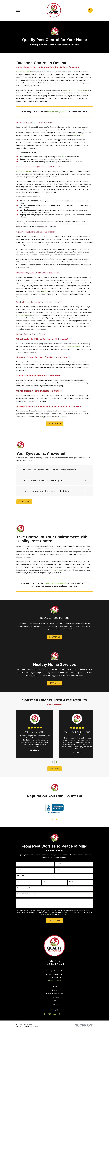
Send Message (54, 920)
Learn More (54, 683)
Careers (54, 1001)
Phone (19, 869)
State (44, 881)
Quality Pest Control (23, 72)
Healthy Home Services (54, 994)
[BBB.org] (59, 1014)
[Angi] (64, 1014)
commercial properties (24, 315)
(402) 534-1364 (39, 112)
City (18, 881)
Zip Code (71, 881)
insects (61, 157)
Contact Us (54, 637)
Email (57, 869)
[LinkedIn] (54, 1014)
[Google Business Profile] (49, 1014)
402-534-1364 (54, 964)
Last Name (59, 863)
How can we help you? (23, 900)
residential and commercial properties (76, 90)
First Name (20, 863)
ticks (81, 135)
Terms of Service (62, 914)
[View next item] (57, 762)
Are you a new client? (23, 888)
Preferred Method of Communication (28, 894)
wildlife (44, 291)
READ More (54, 769)
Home (54, 990)
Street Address (21, 875)
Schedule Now (54, 424)
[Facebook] (45, 1014)
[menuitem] (19, 1026)
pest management (59, 570)
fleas (75, 135)
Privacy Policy (51, 914)
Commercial (54, 997)
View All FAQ (24, 502)
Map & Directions (54, 980)
